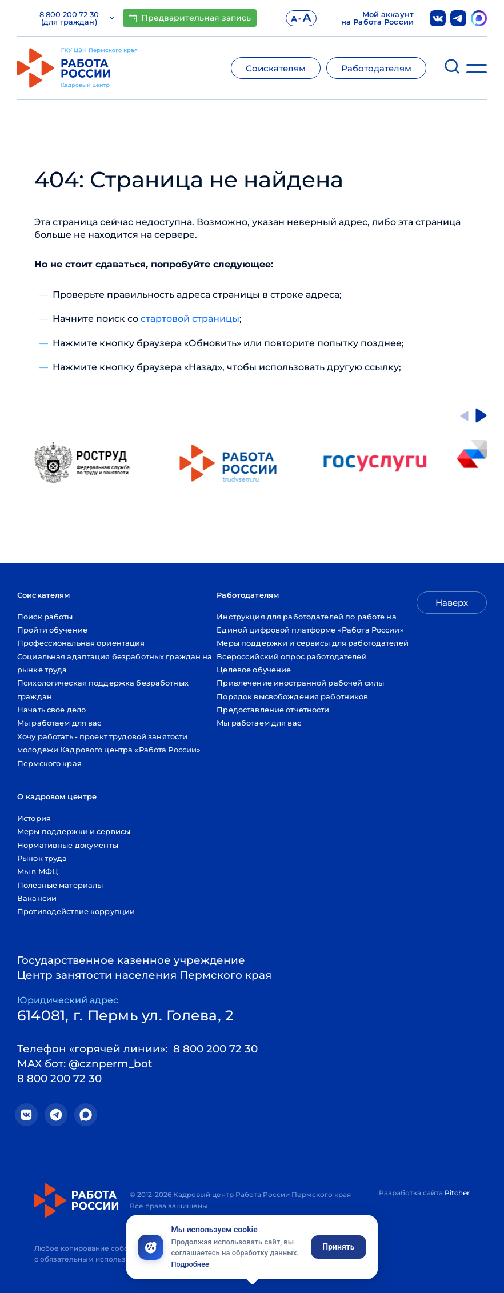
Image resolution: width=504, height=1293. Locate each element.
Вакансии (37, 898)
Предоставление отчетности (273, 709)
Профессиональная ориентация (81, 642)
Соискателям (276, 68)
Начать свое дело (51, 709)
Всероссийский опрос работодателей (291, 656)
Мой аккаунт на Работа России (377, 18)
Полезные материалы (60, 885)
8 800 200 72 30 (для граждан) (76, 18)
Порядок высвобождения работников (292, 696)
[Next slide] (481, 415)
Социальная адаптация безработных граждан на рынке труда (115, 663)
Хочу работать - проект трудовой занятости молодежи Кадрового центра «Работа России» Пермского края (109, 750)
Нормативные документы (67, 845)
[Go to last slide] (464, 415)
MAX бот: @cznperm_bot (85, 1063)
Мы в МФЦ (37, 871)
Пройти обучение (52, 629)
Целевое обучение (254, 669)
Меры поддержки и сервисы (73, 831)
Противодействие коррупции (76, 911)
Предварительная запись (190, 18)
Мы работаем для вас (59, 722)
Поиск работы (45, 616)
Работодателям (376, 68)
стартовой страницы (190, 318)
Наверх (451, 602)
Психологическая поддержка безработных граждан (103, 689)
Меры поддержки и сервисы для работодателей (312, 642)
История (34, 818)
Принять (338, 1246)
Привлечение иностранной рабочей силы (300, 682)
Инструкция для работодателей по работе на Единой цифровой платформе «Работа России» (310, 623)
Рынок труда (42, 858)
